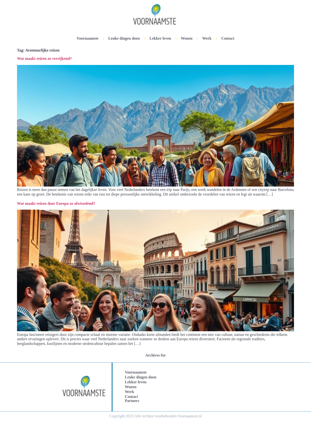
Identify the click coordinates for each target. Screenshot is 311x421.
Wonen (186, 38)
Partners (132, 401)
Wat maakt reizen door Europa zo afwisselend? (56, 203)
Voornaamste (87, 38)
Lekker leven (160, 38)
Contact (227, 38)
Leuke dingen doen (124, 38)
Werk (206, 38)
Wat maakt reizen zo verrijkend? (44, 58)
